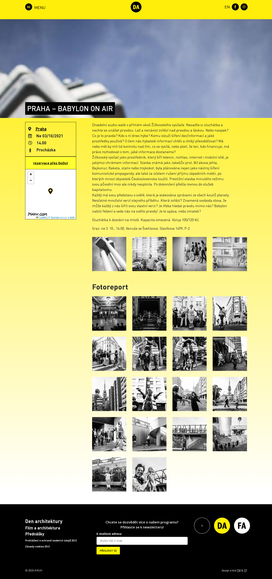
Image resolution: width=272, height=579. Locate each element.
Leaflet (41, 217)
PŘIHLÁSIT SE (108, 550)
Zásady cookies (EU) (37, 546)
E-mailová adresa (109, 534)
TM (239, 570)
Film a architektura (42, 527)
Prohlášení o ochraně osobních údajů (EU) (51, 540)
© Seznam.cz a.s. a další (61, 217)
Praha (41, 128)
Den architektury (43, 521)
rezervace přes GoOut (50, 163)
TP (245, 570)
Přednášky (34, 533)
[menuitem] (226, 6)
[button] (50, 191)
